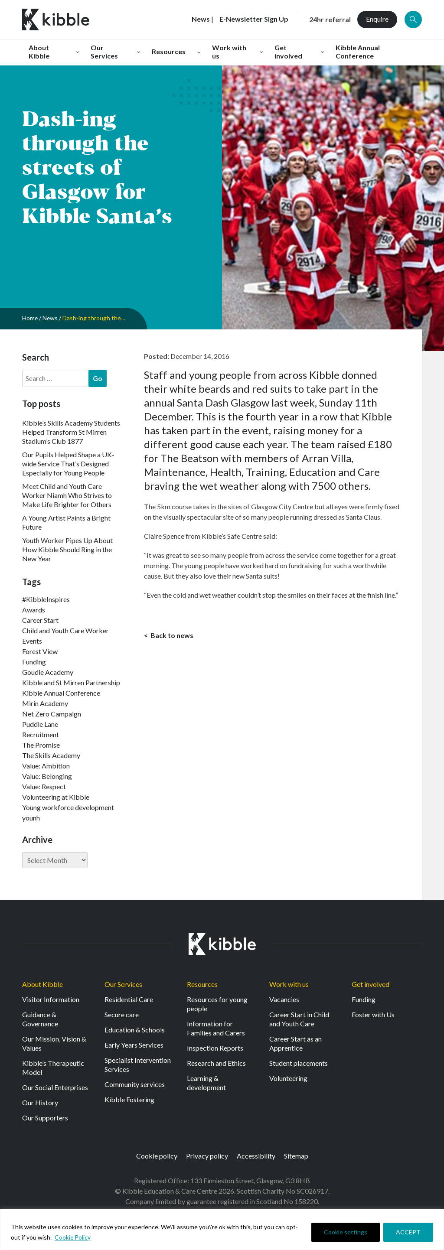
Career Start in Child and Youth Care (299, 1019)
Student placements (298, 1063)
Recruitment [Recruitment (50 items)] (40, 734)
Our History (40, 1102)
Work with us (289, 984)
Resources (202, 984)
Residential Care (128, 999)
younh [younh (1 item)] (31, 818)
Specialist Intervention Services (137, 1064)
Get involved (370, 984)
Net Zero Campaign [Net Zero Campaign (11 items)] (51, 714)
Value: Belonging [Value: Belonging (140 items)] (47, 776)
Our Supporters (45, 1117)
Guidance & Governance (40, 1019)
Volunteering (288, 1078)
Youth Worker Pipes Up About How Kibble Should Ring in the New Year (67, 549)
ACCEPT (408, 1232)
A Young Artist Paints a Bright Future (66, 522)
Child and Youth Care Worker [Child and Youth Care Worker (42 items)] (65, 630)
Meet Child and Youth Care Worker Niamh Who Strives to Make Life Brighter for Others (67, 495)
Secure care (121, 1014)
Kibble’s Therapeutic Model (53, 1067)
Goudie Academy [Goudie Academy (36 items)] (47, 672)
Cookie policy (156, 1156)
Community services (134, 1084)
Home (30, 318)
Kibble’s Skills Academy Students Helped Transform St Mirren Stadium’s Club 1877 (71, 432)
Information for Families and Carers (216, 1028)
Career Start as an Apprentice (295, 1043)
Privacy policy (207, 1156)
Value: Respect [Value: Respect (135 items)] (44, 786)
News (51, 318)
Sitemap (296, 1156)
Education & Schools (134, 1029)
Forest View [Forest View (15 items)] (40, 651)
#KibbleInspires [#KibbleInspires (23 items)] (46, 599)
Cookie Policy (73, 1237)
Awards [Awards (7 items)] (33, 609)
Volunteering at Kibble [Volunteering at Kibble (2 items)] (55, 797)
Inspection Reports (215, 1048)
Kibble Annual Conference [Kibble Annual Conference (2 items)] (61, 693)
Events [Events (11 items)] (32, 641)
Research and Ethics (216, 1063)
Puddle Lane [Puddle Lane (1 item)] (40, 724)
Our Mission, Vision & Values (54, 1043)
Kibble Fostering (129, 1099)
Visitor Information (50, 999)
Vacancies (284, 999)
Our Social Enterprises (55, 1087)
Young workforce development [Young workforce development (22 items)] (68, 807)
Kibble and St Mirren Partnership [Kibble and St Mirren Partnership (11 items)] (71, 682)
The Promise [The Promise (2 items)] (41, 745)
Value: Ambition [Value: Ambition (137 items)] (46, 766)
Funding (363, 999)
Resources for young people (217, 1003)
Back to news (171, 635)
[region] (222, 1229)
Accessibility (256, 1156)
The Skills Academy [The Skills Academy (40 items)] (51, 755)
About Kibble (42, 984)
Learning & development (206, 1082)
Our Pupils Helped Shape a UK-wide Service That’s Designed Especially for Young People (68, 463)
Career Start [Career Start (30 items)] (40, 620)
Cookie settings (345, 1232)
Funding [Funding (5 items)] (34, 662)
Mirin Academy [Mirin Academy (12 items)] (45, 703)
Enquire (377, 19)
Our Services (123, 984)
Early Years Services (133, 1045)
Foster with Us (373, 1014)
